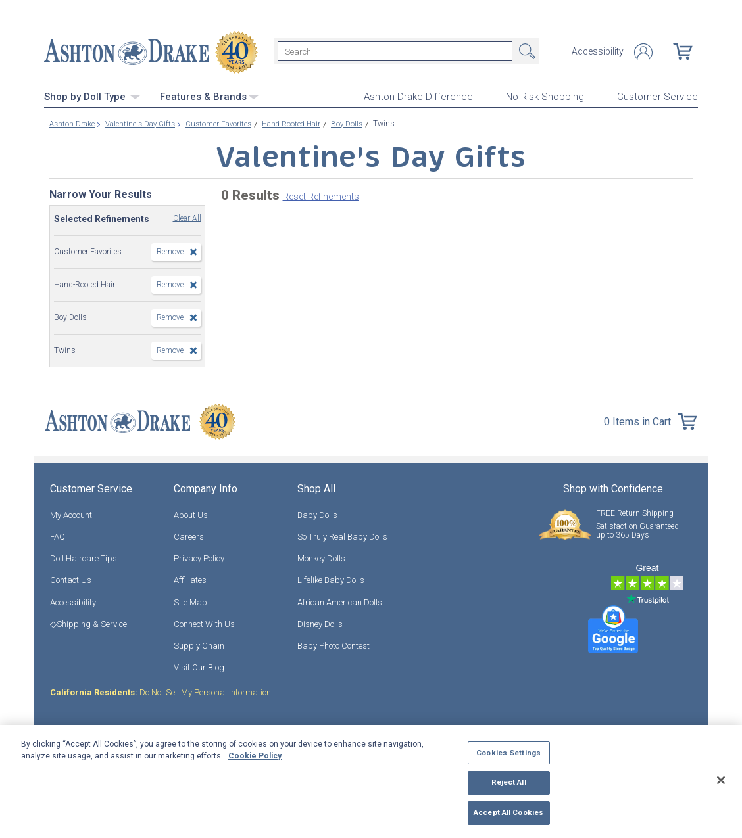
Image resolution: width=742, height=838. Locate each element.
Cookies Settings (508, 752)
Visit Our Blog (199, 666)
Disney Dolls (320, 623)
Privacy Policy (199, 557)
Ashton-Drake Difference (418, 96)
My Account (71, 514)
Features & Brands (209, 95)
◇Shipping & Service (88, 623)
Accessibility (598, 51)
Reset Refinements (321, 195)
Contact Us (70, 579)
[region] (371, 781)
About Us (191, 514)
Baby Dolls (317, 514)
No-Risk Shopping (545, 96)
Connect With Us (204, 623)
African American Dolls (339, 601)
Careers (189, 535)
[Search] (395, 51)
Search (525, 51)
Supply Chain (199, 644)
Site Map (190, 601)
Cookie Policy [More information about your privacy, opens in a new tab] (255, 755)
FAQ (57, 535)
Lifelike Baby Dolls (330, 579)
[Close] (720, 780)
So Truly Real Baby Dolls (342, 535)
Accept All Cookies (508, 812)
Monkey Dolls (321, 557)
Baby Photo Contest (333, 644)
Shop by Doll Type (92, 95)
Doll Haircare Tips (83, 557)
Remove (170, 250)
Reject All (508, 782)
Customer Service (657, 96)
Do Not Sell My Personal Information (160, 691)
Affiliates (190, 579)
